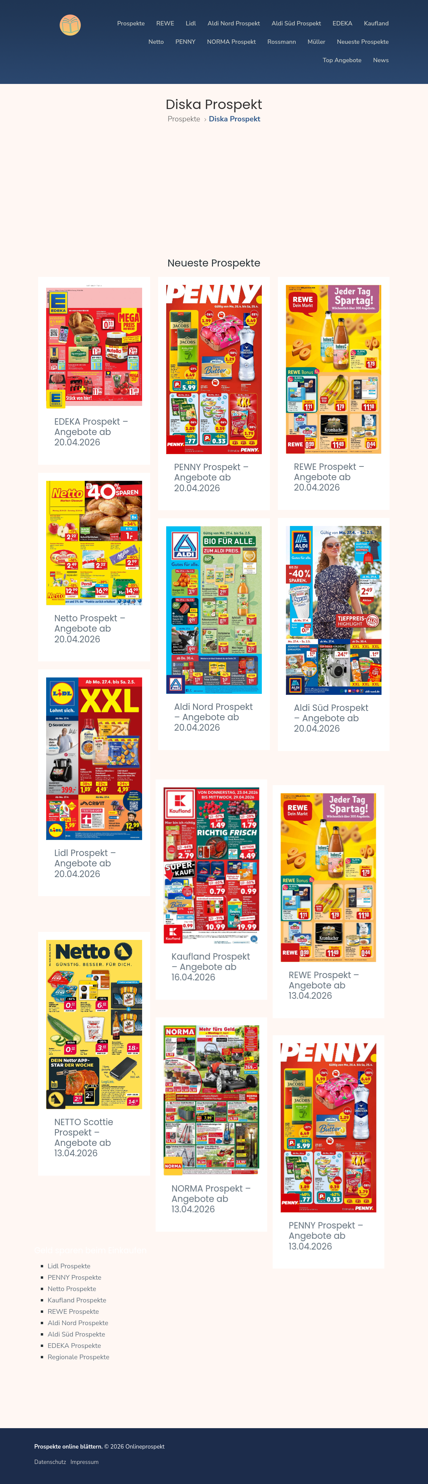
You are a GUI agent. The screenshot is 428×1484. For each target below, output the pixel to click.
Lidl (191, 23)
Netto (156, 42)
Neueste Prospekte (363, 42)
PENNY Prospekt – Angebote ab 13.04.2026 (331, 1200)
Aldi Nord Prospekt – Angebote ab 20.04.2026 (213, 717)
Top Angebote (342, 60)
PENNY (186, 42)
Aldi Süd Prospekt (296, 23)
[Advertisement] (214, 186)
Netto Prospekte (71, 1288)
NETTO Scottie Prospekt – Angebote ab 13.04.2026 (83, 1110)
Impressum (85, 1462)
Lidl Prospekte (68, 1266)
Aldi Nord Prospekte (77, 1323)
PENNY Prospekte (74, 1277)
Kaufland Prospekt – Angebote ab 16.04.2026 (213, 945)
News (381, 60)
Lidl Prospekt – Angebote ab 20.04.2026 (85, 863)
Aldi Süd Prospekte (76, 1334)
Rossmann (282, 42)
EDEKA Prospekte (74, 1345)
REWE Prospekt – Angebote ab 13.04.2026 (329, 959)
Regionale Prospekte (78, 1357)
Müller (316, 42)
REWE (165, 23)
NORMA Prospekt (231, 42)
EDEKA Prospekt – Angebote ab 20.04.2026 (91, 432)
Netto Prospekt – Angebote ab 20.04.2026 (89, 628)
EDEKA (342, 23)
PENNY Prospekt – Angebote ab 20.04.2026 (211, 477)
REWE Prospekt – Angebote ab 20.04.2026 (329, 477)
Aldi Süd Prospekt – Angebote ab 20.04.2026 (331, 718)
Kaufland (376, 23)
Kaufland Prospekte (76, 1300)
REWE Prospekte (73, 1311)
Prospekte (130, 23)
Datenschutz (50, 1462)
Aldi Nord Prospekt (234, 23)
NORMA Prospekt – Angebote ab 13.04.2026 (213, 1168)
